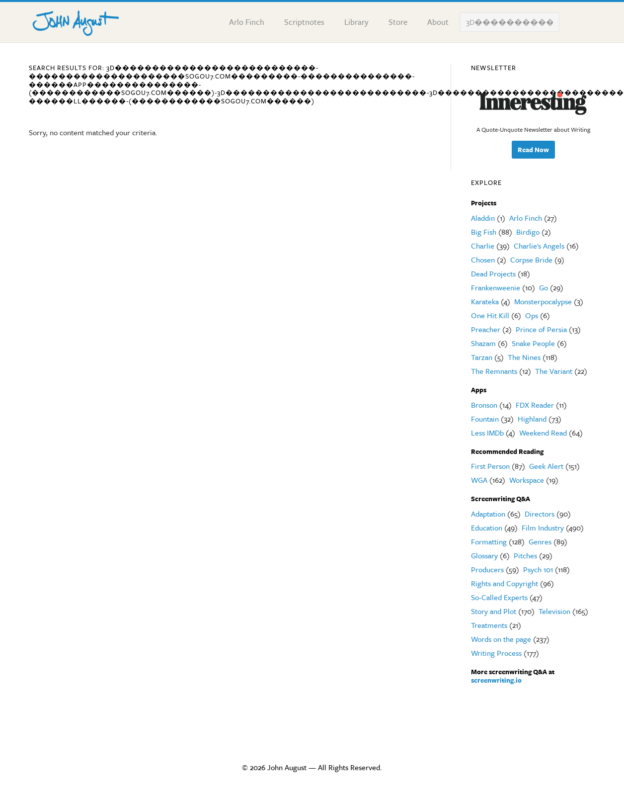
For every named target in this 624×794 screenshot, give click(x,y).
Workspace (526, 479)
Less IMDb (487, 432)
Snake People (533, 343)
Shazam (483, 343)
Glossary (484, 555)
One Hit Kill (490, 315)
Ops (531, 315)
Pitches (525, 555)
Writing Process (496, 652)
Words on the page (501, 638)
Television (554, 611)
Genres (540, 541)
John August (76, 21)
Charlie (482, 245)
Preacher (485, 329)
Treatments (489, 624)
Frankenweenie (495, 287)
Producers (487, 569)
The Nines (524, 357)
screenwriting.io (496, 680)
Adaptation (488, 513)
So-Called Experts (499, 597)
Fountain (485, 418)
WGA (479, 479)
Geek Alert (546, 465)
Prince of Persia (541, 329)
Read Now (533, 150)
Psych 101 (538, 569)
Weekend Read (543, 432)
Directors (539, 513)
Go (543, 287)
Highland (532, 418)
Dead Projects (493, 273)
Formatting (489, 541)
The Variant (553, 370)
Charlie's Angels (539, 245)
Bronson (484, 404)
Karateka (485, 301)
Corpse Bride (531, 259)
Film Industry (543, 527)
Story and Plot (493, 611)
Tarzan (481, 357)
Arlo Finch (525, 217)
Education (486, 527)
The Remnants (494, 370)
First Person (490, 465)
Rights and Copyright (504, 583)
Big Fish (483, 231)
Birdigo (528, 231)
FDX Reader (535, 404)
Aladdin (483, 217)
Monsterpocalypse (543, 301)
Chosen (483, 259)
